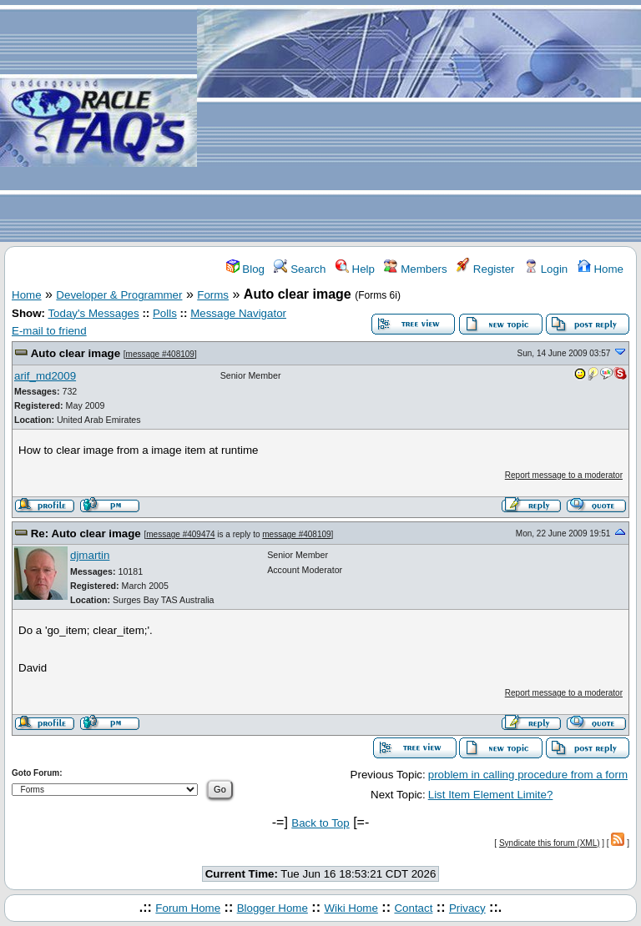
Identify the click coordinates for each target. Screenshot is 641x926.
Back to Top (320, 823)
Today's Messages (93, 313)
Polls (165, 313)
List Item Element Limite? (490, 794)
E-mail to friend (49, 331)
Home (600, 269)
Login (546, 269)
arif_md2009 (45, 376)
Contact (413, 908)
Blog (245, 269)
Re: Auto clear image (86, 533)
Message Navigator (238, 313)
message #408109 (160, 354)
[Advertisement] (419, 122)
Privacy (467, 908)
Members (415, 269)
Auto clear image (75, 353)
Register (485, 269)
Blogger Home (272, 908)
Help (355, 269)
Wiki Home (350, 908)
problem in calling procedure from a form (528, 774)
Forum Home (187, 908)
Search (300, 269)
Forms (213, 295)
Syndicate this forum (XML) (549, 843)
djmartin (89, 555)
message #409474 (180, 534)
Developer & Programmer (119, 295)
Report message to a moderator (564, 475)
